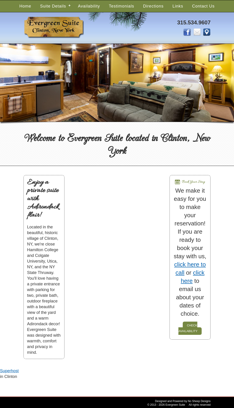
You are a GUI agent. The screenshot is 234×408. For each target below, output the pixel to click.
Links (177, 6)
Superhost (9, 371)
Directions (153, 6)
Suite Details (53, 6)
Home (25, 6)
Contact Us (203, 6)
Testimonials (121, 6)
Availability (89, 6)
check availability (187, 328)
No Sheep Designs (199, 401)
